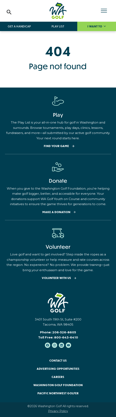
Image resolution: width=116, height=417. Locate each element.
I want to (95, 26)
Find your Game (56, 146)
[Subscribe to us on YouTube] (68, 345)
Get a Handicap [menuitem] (19, 26)
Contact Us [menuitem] (58, 360)
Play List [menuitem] (58, 26)
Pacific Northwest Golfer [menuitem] (58, 393)
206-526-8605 (64, 332)
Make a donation (56, 212)
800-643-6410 (66, 337)
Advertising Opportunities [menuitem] (58, 369)
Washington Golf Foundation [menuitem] (58, 385)
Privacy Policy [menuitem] (58, 411)
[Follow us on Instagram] (54, 345)
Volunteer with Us (56, 278)
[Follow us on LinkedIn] (61, 345)
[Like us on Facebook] (47, 345)
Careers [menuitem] (58, 377)
